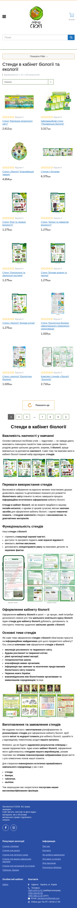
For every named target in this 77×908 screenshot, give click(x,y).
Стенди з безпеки (10, 846)
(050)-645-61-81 (35, 890)
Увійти (5, 884)
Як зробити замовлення (53, 855)
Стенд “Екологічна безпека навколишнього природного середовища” (55, 326)
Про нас (46, 846)
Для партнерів (49, 863)
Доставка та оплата (51, 859)
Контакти (46, 850)
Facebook (5, 828)
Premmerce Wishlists (51, 867)
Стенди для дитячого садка (15, 855)
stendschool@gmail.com (48, 898)
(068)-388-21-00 (35, 896)
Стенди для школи (11, 850)
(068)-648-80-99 (35, 893)
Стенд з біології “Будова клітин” (18, 323)
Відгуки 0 (19, 117)
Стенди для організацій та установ (18, 866)
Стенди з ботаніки (50, 171)
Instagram (13, 828)
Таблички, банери (10, 870)
